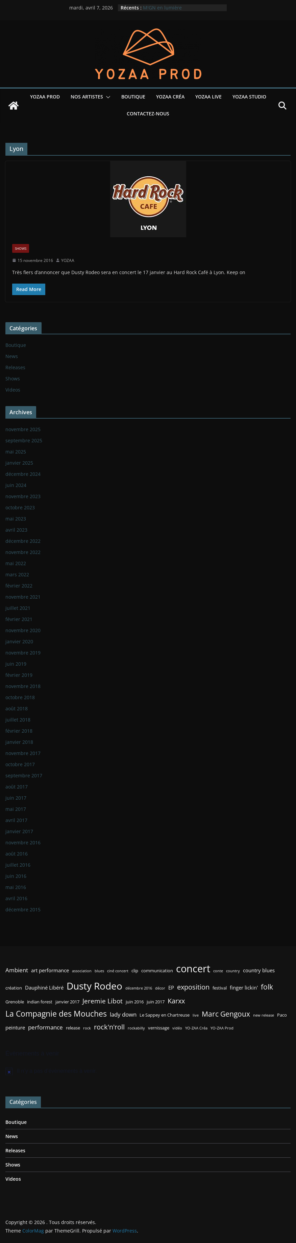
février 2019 (18, 675)
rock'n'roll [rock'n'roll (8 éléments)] (109, 1026)
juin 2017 (15, 798)
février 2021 (18, 619)
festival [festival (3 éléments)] (220, 988)
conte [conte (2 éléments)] (218, 971)
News (11, 356)
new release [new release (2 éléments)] (263, 1015)
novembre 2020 (23, 630)
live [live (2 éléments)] (196, 1015)
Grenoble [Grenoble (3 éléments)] (14, 1002)
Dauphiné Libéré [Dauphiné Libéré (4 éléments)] (44, 987)
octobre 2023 (20, 507)
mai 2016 (15, 887)
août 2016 (16, 853)
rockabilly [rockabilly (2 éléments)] (136, 1028)
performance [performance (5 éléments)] (45, 1027)
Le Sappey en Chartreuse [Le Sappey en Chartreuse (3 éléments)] (165, 1015)
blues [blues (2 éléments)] (99, 971)
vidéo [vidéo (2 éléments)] (177, 1028)
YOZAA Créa (170, 96)
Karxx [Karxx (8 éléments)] (176, 1000)
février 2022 (18, 585)
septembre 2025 (23, 440)
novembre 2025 (23, 429)
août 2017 (16, 786)
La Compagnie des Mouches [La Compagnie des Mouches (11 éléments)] (56, 1013)
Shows (20, 248)
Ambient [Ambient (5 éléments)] (16, 970)
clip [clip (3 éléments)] (134, 971)
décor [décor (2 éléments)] (160, 988)
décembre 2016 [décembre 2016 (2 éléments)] (138, 988)
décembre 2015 (23, 909)
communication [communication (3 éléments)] (157, 971)
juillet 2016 (17, 865)
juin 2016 (15, 876)
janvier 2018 (19, 742)
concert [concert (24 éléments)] (193, 968)
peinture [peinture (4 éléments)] (15, 1027)
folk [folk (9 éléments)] (267, 987)
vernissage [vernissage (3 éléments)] (158, 1028)
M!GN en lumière (162, 7)
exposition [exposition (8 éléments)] (193, 987)
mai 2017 (15, 809)
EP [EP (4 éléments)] (171, 987)
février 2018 (18, 731)
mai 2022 (15, 563)
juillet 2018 (17, 719)
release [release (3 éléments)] (73, 1028)
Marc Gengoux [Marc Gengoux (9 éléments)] (226, 1014)
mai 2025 (15, 451)
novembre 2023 (23, 496)
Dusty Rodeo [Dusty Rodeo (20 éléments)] (94, 985)
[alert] (148, 1071)
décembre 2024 (23, 474)
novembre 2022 (23, 552)
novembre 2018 (23, 686)
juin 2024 (15, 485)
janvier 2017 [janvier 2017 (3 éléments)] (67, 1002)
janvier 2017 (19, 831)
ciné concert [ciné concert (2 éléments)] (117, 971)
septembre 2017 (23, 775)
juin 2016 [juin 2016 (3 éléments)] (135, 1002)
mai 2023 (15, 518)
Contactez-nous (148, 113)
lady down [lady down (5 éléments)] (123, 1014)
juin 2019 (15, 664)
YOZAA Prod (45, 96)
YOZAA (67, 260)
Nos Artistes (87, 96)
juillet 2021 (17, 608)
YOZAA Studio (249, 96)
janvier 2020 (19, 641)
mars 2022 (17, 574)
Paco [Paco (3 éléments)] (282, 1015)
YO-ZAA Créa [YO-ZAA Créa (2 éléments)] (196, 1028)
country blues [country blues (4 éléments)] (259, 970)
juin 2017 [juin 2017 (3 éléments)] (156, 1002)
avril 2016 (16, 898)
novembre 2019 (23, 652)
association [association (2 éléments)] (82, 971)
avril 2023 (16, 530)
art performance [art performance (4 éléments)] (50, 970)
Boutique (133, 96)
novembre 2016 (23, 842)
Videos (12, 389)
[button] (106, 97)
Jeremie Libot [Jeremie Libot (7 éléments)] (102, 1000)
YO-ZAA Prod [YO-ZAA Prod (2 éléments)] (222, 1028)
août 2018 (16, 708)
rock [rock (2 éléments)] (87, 1028)
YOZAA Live (208, 96)
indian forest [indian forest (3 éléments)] (39, 1002)
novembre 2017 (23, 753)
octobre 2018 (20, 697)
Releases (15, 367)
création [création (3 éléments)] (13, 988)
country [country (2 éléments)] (233, 971)
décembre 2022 (23, 541)
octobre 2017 (20, 764)
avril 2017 (16, 820)
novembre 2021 (23, 597)
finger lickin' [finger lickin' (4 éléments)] (244, 987)
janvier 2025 (19, 463)
